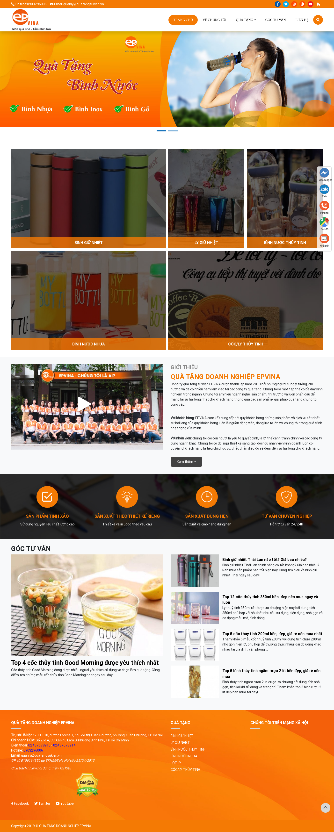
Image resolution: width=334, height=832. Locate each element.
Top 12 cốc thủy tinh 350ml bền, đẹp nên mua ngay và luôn (270, 599)
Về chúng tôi (214, 20)
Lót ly (176, 763)
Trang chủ (183, 20)
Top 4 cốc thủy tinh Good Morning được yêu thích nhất (85, 663)
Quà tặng (244, 20)
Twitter (42, 803)
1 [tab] (161, 130)
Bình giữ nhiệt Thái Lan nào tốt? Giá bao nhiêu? (264, 559)
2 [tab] (173, 130)
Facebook (20, 803)
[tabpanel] (167, 79)
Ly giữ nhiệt (180, 742)
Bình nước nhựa (184, 756)
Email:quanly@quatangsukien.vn (77, 4)
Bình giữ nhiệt (182, 736)
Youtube (65, 803)
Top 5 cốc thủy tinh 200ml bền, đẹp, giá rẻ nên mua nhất (272, 633)
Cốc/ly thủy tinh (185, 769)
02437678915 (39, 745)
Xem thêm (186, 461)
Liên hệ (302, 20)
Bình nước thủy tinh (188, 749)
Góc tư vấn (275, 20)
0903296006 (33, 750)
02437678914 (64, 745)
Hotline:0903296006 (29, 4)
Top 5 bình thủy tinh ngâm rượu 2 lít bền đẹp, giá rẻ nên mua (271, 673)
